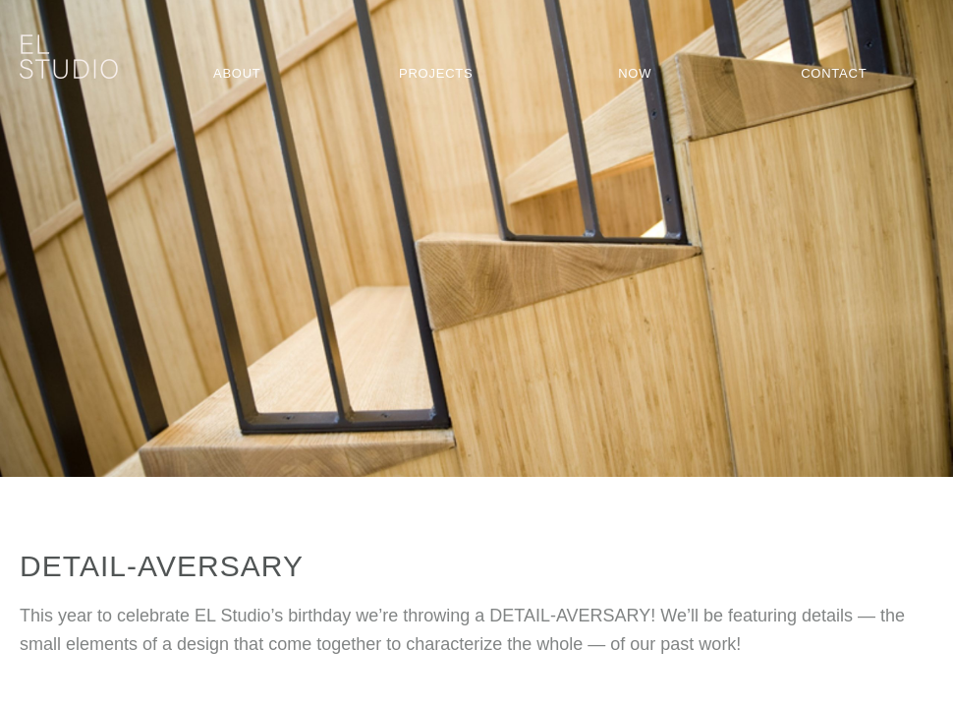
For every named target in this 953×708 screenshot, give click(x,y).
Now (634, 73)
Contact (834, 73)
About (237, 73)
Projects (436, 73)
